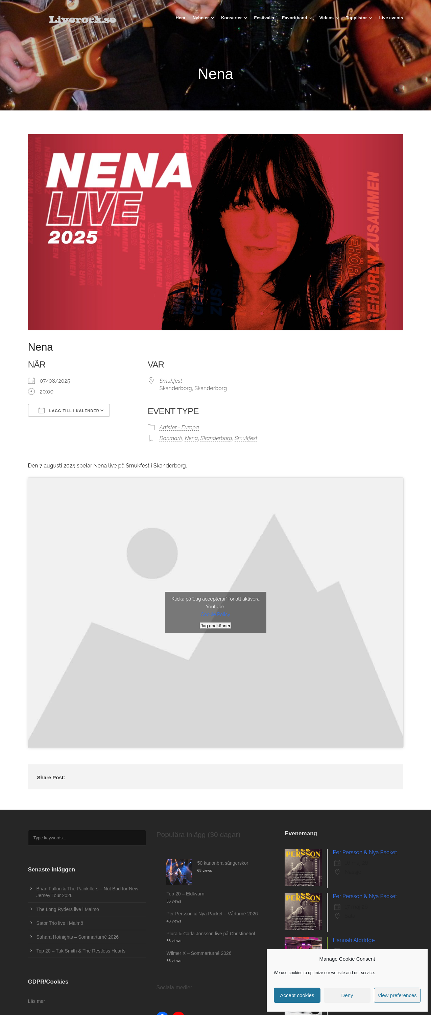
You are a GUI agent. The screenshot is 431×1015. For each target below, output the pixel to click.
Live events (391, 17)
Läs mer (36, 1001)
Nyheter (201, 17)
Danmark (171, 438)
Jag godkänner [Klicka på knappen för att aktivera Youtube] (215, 625)
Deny (347, 995)
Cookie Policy (215, 614)
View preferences (397, 995)
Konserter (231, 17)
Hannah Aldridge (354, 940)
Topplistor (356, 17)
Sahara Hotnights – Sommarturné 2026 (78, 937)
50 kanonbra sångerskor (222, 863)
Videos (326, 17)
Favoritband (294, 17)
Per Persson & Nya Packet (365, 852)
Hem (180, 17)
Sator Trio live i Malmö (60, 923)
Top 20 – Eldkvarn (185, 893)
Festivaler (264, 17)
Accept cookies (297, 995)
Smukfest (171, 381)
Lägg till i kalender (69, 410)
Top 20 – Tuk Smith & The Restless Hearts (81, 951)
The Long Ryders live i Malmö (68, 909)
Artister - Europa (179, 427)
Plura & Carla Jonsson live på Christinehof (210, 933)
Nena (191, 438)
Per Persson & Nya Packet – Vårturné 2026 (212, 913)
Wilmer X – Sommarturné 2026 (198, 953)
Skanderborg (216, 438)
